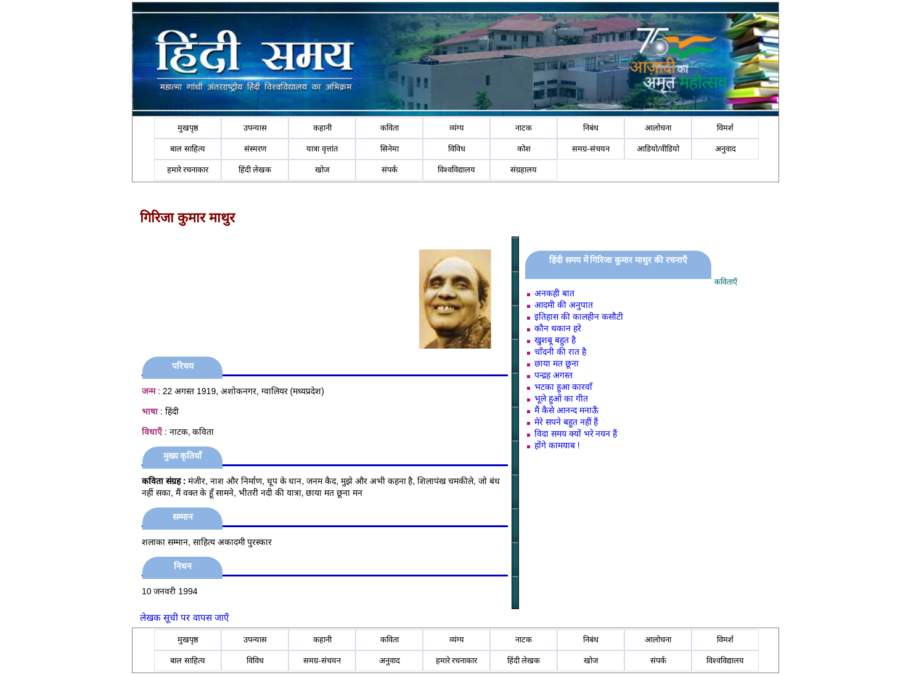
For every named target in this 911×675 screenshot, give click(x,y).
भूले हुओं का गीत (561, 398)
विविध (456, 148)
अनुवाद (725, 148)
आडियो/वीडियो (658, 148)
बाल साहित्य (187, 148)
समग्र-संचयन (590, 148)
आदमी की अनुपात (563, 305)
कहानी (322, 127)
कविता (389, 127)
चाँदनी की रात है (560, 352)
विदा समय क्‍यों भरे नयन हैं (575, 434)
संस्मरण (255, 148)
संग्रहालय (523, 169)
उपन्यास (255, 127)
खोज (322, 169)
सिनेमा (389, 148)
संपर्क (390, 169)
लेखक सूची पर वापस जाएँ (184, 617)
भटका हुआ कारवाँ (563, 387)
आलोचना (658, 127)
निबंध (590, 127)
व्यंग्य (456, 127)
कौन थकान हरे (557, 328)
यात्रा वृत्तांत (322, 148)
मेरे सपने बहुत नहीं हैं (566, 422)
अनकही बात (554, 293)
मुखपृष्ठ (188, 127)
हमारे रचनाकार (188, 169)
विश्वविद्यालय (456, 169)
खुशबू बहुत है (555, 340)
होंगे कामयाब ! (557, 445)
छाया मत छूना (556, 363)
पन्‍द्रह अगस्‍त (553, 375)
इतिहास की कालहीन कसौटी (578, 316)
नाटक (523, 127)
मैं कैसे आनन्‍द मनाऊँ (566, 410)
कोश (524, 148)
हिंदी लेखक (255, 169)
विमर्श (725, 127)
